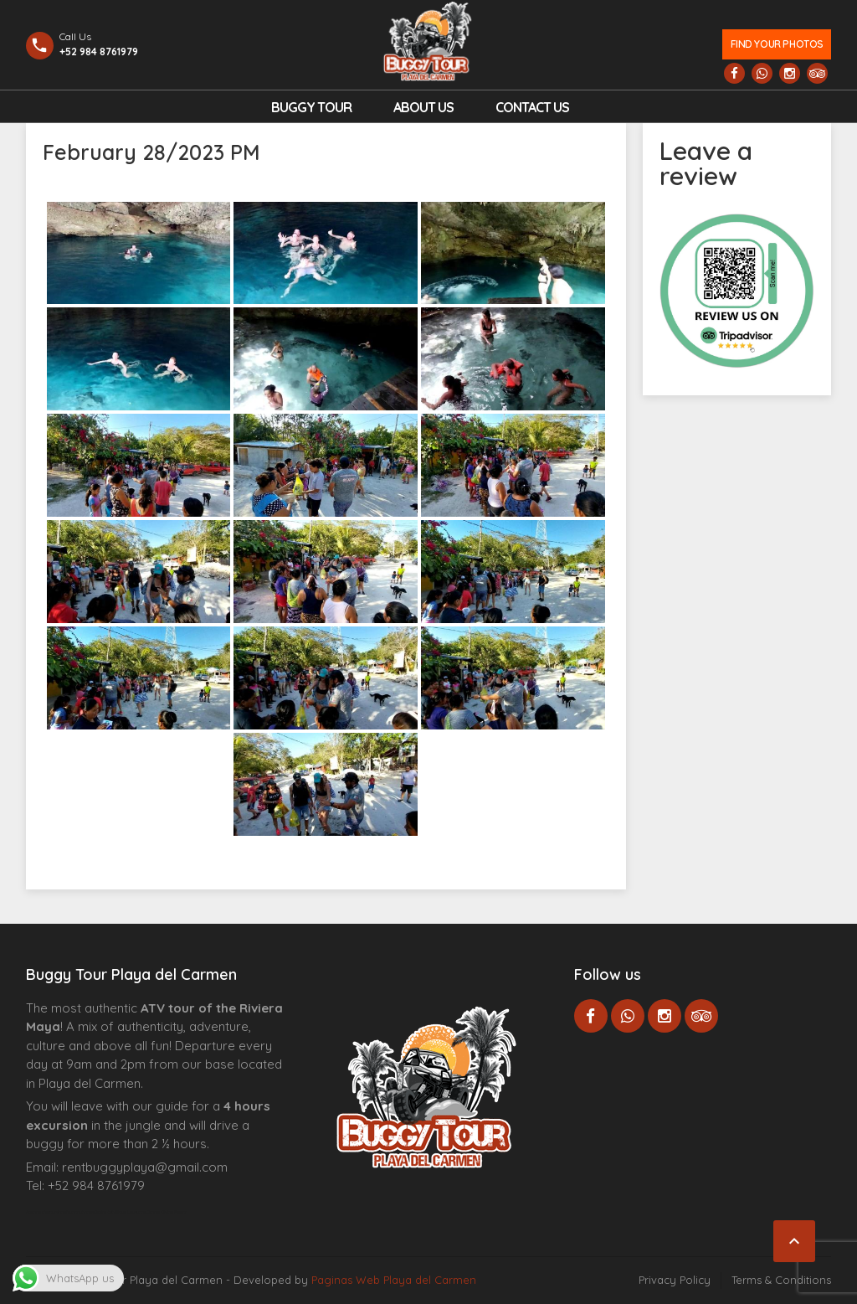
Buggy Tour (311, 107)
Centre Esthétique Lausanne (120, 1211)
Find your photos (777, 44)
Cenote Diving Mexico (166, 1211)
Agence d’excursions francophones (60, 1211)
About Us (423, 107)
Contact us (532, 107)
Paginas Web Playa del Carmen (393, 1279)
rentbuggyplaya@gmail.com (145, 1167)
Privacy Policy (675, 1279)
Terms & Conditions (781, 1279)
